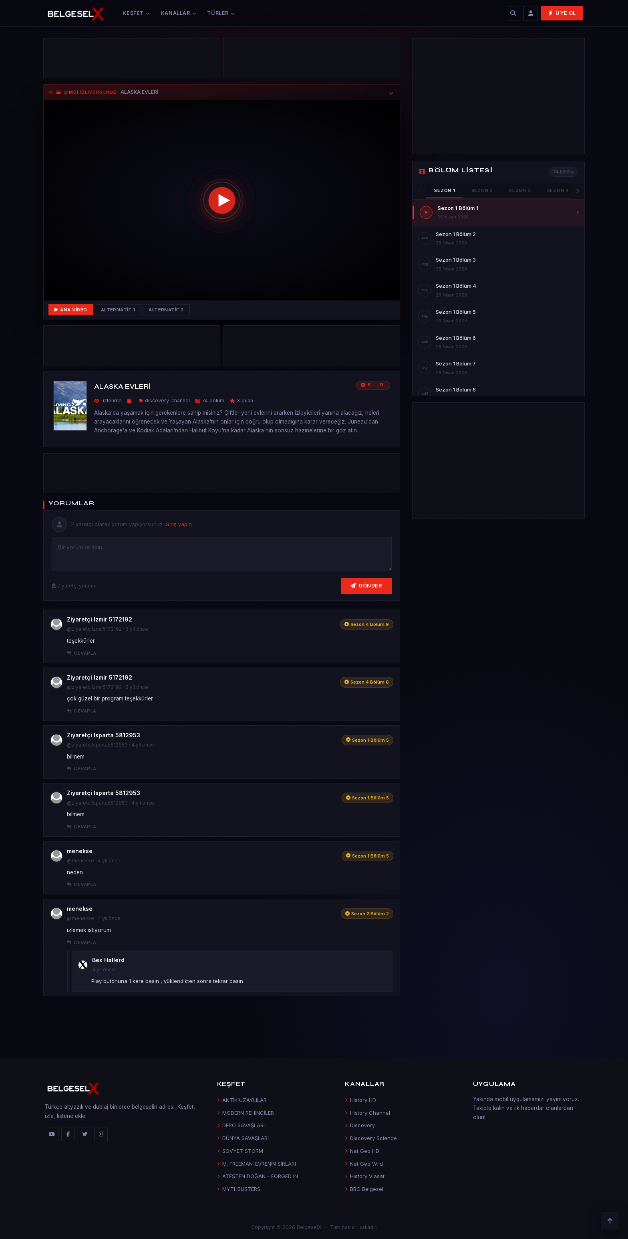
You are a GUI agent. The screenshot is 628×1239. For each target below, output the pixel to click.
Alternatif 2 (166, 310)
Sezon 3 (520, 190)
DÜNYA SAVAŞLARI (243, 1138)
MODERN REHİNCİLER (245, 1113)
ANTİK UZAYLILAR (242, 1100)
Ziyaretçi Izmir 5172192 (99, 619)
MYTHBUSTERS (238, 1189)
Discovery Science (371, 1138)
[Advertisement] (131, 60)
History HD (360, 1100)
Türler (220, 13)
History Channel (367, 1113)
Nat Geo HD (362, 1151)
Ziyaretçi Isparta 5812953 (103, 735)
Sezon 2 (482, 190)
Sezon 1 (444, 190)
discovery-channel (167, 401)
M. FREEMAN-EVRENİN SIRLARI (256, 1163)
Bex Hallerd (108, 959)
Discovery (360, 1125)
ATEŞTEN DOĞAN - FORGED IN (257, 1176)
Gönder (366, 585)
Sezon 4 (558, 190)
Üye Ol (562, 13)
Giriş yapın (178, 524)
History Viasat (364, 1176)
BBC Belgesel (364, 1189)
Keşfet (136, 13)
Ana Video (70, 310)
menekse (80, 851)
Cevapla (82, 653)
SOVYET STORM (240, 1151)
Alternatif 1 (118, 310)
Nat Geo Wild (364, 1163)
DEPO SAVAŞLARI (241, 1125)
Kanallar (178, 13)
